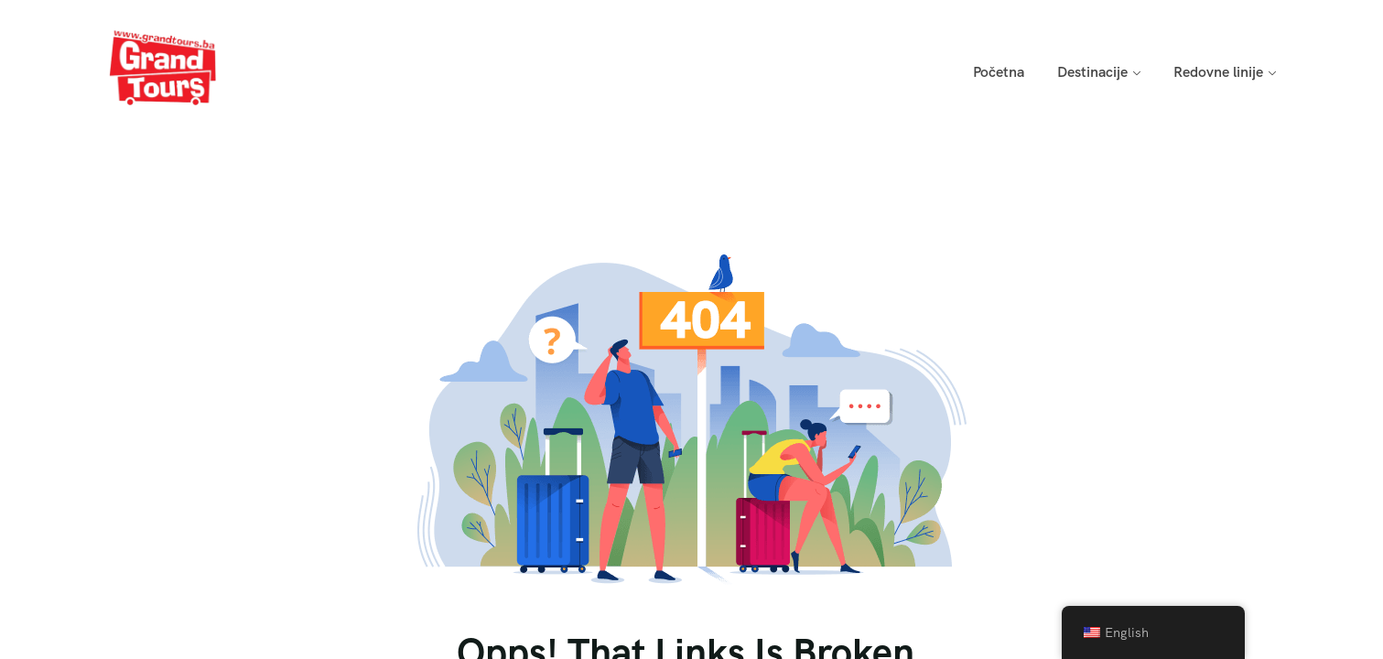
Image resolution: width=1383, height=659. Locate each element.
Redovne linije (1218, 71)
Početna (998, 71)
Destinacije (1092, 71)
